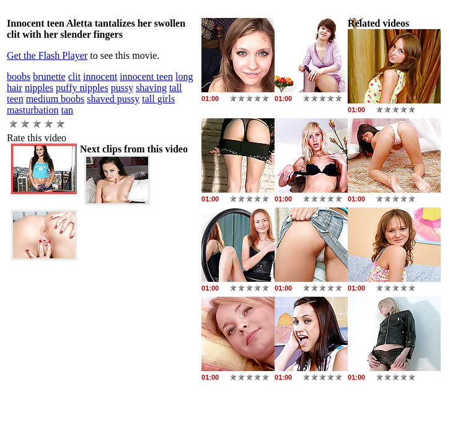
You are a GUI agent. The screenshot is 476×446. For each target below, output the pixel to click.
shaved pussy (113, 99)
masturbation (33, 110)
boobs (18, 76)
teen (15, 99)
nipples (39, 87)
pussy (122, 87)
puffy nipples (82, 87)
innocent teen (146, 76)
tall (175, 87)
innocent (100, 76)
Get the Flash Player (47, 55)
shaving (151, 87)
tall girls (158, 99)
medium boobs (55, 99)
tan (67, 110)
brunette (49, 76)
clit (74, 76)
